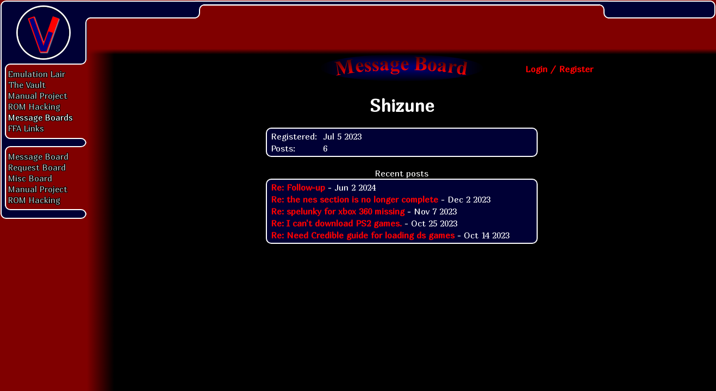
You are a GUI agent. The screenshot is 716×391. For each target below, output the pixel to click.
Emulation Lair (36, 74)
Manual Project (37, 95)
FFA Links (26, 128)
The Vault (27, 85)
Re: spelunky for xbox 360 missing (337, 211)
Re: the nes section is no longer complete (354, 199)
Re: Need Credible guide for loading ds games (362, 235)
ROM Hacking (34, 106)
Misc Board (30, 178)
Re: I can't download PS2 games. (336, 223)
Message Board (38, 156)
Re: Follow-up (298, 187)
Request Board (37, 167)
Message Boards (40, 117)
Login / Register (559, 69)
